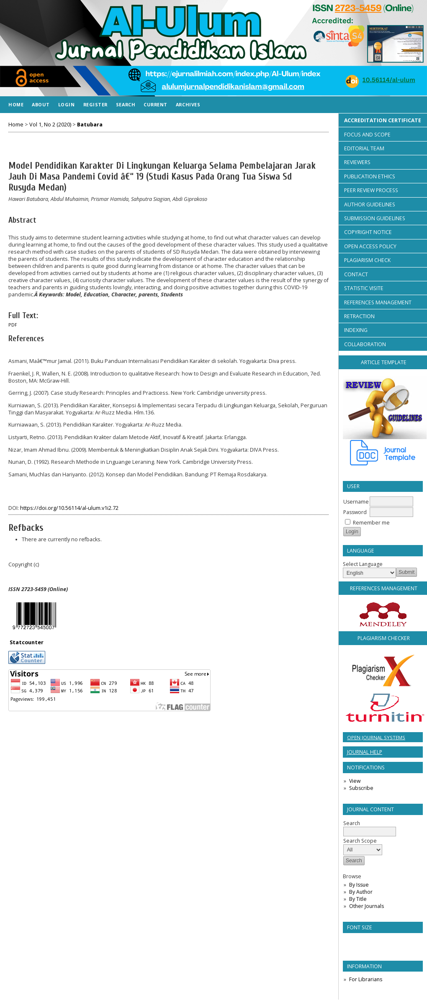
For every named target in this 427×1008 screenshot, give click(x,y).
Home (15, 104)
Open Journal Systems (376, 737)
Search (125, 104)
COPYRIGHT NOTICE (368, 232)
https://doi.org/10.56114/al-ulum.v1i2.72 (69, 508)
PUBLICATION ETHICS (369, 176)
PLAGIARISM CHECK (367, 260)
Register (95, 104)
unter (36, 642)
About (41, 104)
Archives (188, 104)
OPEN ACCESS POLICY (370, 246)
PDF (12, 325)
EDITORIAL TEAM (364, 148)
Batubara (90, 124)
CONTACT (356, 274)
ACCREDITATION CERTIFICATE (382, 120)
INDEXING (356, 330)
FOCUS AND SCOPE (367, 134)
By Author (361, 891)
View (354, 780)
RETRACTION (359, 316)
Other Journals (366, 906)
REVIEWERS (357, 162)
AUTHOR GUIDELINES (369, 204)
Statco (19, 642)
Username (356, 501)
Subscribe (361, 788)
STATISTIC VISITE (363, 288)
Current (155, 104)
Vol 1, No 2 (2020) (50, 124)
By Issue (359, 884)
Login (66, 104)
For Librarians (365, 979)
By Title (358, 899)
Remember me (371, 522)
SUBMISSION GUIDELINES (374, 218)
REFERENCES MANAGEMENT (378, 302)
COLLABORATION (365, 344)
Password (355, 512)
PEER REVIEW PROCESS (371, 190)
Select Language (363, 564)
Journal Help (364, 752)
